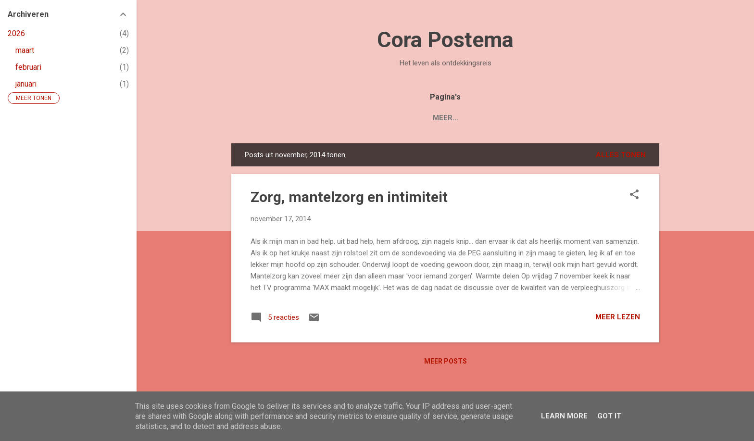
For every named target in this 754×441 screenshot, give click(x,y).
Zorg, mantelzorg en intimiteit (349, 197)
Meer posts (445, 361)
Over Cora (493, 117)
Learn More (564, 416)
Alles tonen (621, 155)
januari (26, 83)
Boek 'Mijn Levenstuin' (368, 117)
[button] (634, 195)
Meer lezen (617, 317)
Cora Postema (445, 39)
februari (28, 67)
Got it (609, 416)
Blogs (442, 117)
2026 (16, 33)
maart (24, 50)
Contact (549, 117)
